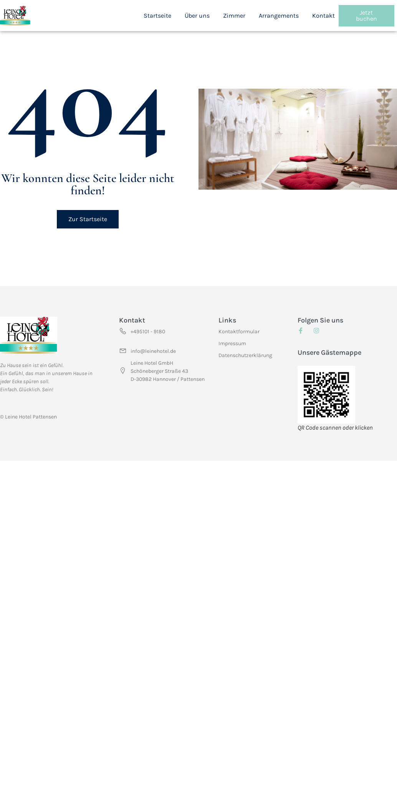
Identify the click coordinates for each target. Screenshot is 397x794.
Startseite (157, 15)
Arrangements (279, 15)
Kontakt (323, 15)
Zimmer (234, 15)
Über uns (197, 15)
